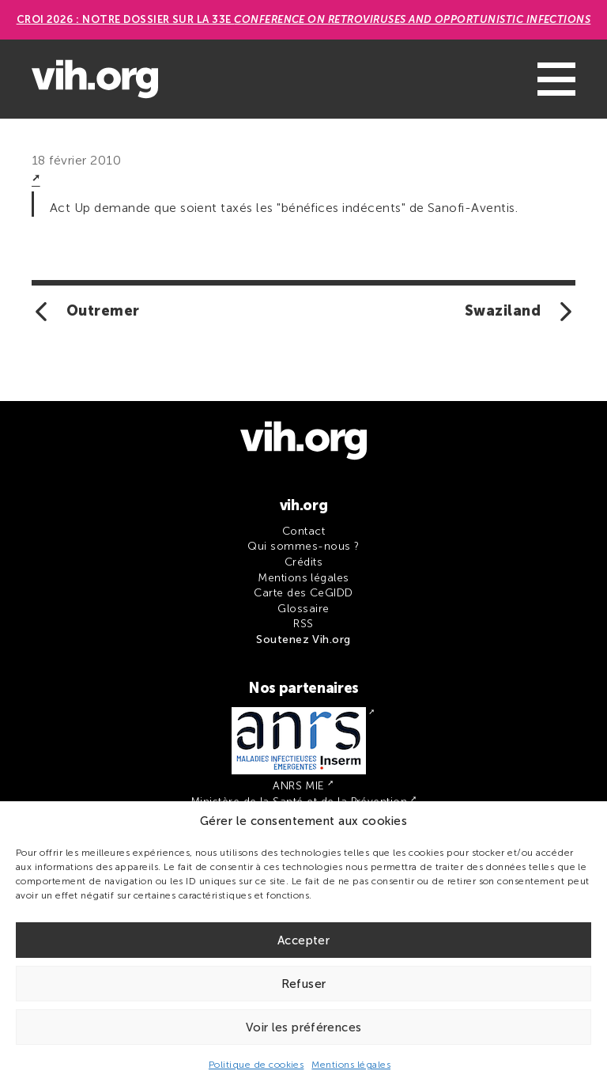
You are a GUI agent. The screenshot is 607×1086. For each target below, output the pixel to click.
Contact (303, 531)
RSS (303, 623)
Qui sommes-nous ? (303, 546)
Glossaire (303, 608)
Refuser (303, 984)
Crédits (303, 562)
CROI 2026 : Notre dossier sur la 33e (304, 19)
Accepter (303, 940)
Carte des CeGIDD (303, 593)
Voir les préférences (304, 1027)
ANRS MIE (299, 786)
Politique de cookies (256, 1064)
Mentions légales (350, 1064)
